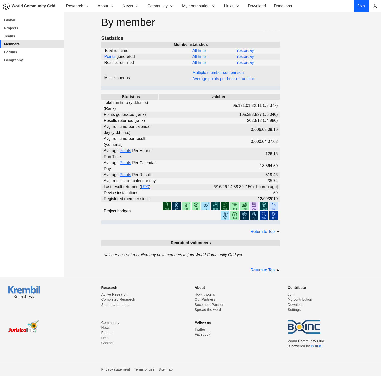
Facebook (202, 334)
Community (160, 6)
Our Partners (205, 299)
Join (291, 294)
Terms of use (144, 369)
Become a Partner (209, 305)
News (131, 6)
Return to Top (265, 231)
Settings (294, 310)
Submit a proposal (116, 305)
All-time (199, 50)
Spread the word (208, 310)
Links (231, 6)
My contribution (199, 6)
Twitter (200, 329)
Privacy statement (115, 369)
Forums (107, 333)
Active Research (114, 294)
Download (296, 305)
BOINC (316, 346)
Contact (107, 343)
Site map (166, 369)
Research (77, 6)
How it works (205, 294)
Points (109, 56)
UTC (145, 187)
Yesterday (245, 50)
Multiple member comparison (218, 72)
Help (105, 338)
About (106, 6)
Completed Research (118, 299)
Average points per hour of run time (223, 79)
